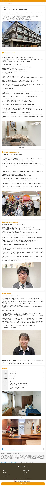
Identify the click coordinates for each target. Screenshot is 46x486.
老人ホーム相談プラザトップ (5, 462)
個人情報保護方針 (6, 474)
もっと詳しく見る (33, 449)
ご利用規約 (5, 472)
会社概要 (4, 470)
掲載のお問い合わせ (27, 470)
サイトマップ (25, 472)
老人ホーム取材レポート (14, 462)
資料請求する (12, 449)
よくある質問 (25, 474)
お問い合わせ (5, 475)
